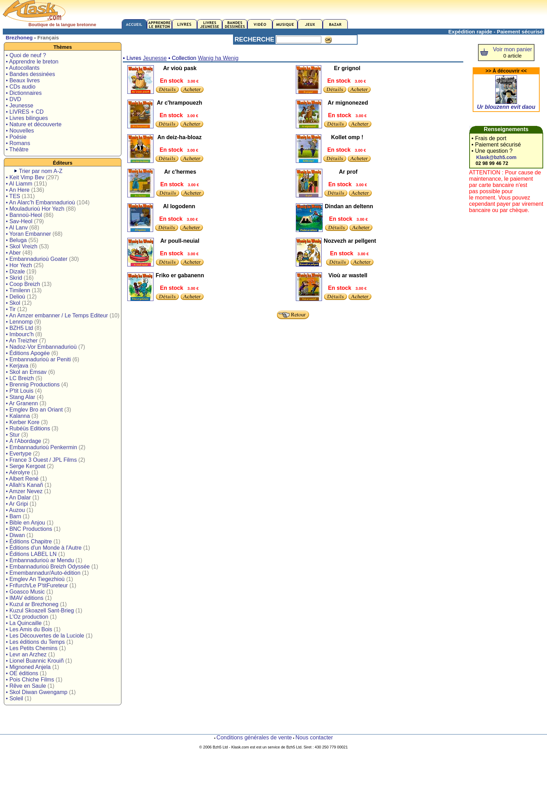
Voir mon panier (512, 49)
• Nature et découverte (33, 124)
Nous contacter (314, 737)
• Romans (18, 143)
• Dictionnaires (24, 93)
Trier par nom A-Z (40, 171)
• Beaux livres (23, 80)
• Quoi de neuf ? (26, 55)
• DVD (13, 99)
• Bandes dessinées (30, 74)
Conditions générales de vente (254, 737)
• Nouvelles (20, 131)
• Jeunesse (19, 105)
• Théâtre (17, 149)
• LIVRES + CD (25, 112)
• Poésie (16, 137)
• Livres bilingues (27, 118)
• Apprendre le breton (32, 62)
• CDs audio (21, 87)
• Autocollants (22, 68)
